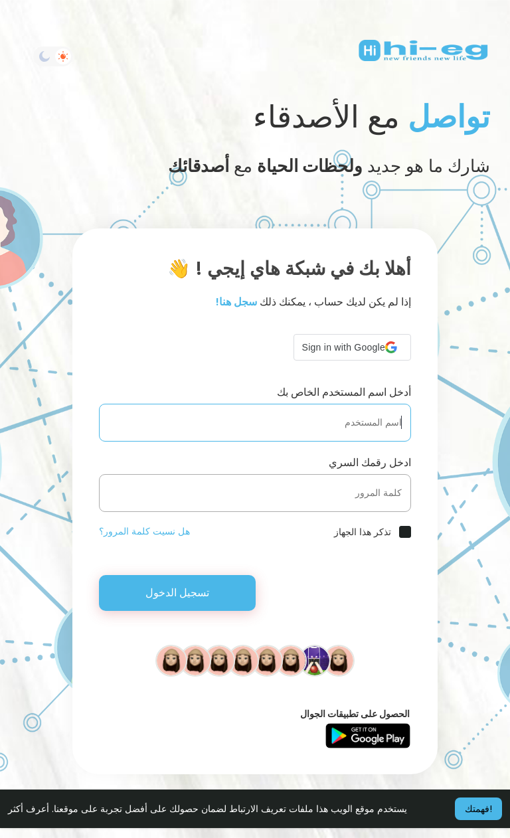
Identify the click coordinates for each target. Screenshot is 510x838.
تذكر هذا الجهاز (362, 532)
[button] (352, 347)
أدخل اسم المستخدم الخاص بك (344, 392)
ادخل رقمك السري (370, 462)
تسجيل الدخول (177, 592)
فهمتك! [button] (478, 808)
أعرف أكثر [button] (28, 808)
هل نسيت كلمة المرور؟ (144, 531)
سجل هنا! (236, 301)
